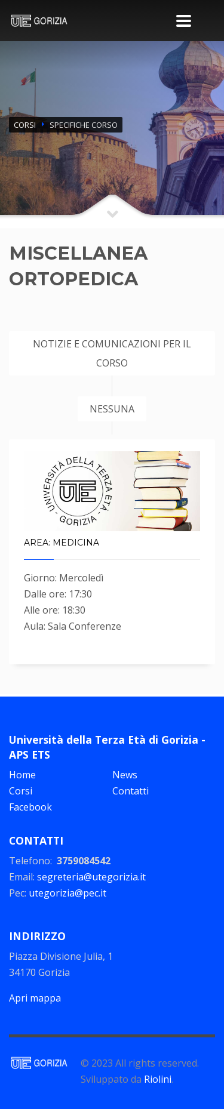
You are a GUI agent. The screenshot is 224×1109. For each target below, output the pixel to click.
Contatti (130, 790)
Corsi (20, 790)
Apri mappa (35, 998)
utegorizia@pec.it (67, 892)
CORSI (25, 124)
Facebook (30, 807)
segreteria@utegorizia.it (91, 876)
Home (22, 774)
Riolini (157, 1079)
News (124, 774)
